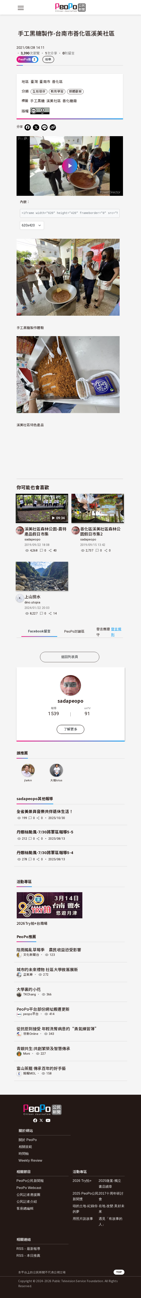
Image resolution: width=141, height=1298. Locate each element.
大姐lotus (56, 780)
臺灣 (34, 82)
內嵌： (25, 202)
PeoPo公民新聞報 (30, 1180)
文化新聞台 (31, 955)
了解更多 (70, 729)
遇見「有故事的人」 (111, 1221)
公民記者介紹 (27, 1201)
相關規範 (25, 1146)
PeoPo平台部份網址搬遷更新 (43, 1009)
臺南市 (44, 82)
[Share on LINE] (44, 127)
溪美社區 (53, 101)
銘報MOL (29, 1073)
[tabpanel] (70, 645)
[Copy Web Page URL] (53, 127)
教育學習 (57, 91)
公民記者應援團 (28, 1194)
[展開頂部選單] (120, 8)
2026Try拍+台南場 (32, 923)
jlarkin (28, 780)
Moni (26, 1053)
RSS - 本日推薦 (28, 1255)
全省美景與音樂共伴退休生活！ (45, 811)
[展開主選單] (21, 8)
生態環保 (38, 91)
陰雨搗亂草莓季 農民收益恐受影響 (49, 949)
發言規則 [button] (116, 632)
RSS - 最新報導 (28, 1248)
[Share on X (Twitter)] (36, 127)
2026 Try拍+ (82, 1180)
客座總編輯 (25, 1208)
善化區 (57, 82)
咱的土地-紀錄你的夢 (85, 1208)
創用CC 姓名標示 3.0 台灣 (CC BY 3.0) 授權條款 (40, 111)
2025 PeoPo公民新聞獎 (86, 1196)
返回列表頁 (69, 657)
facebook (35, 1120)
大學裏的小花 (29, 989)
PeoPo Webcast (29, 1188)
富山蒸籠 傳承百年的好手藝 (41, 1068)
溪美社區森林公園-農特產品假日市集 (46, 531)
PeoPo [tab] (74, 631)
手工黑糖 (37, 101)
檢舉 (48, 59)
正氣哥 (28, 974)
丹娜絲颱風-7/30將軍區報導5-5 (45, 832)
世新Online (31, 1034)
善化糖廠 (69, 101)
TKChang (29, 994)
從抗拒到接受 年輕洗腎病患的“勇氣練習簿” (58, 1028)
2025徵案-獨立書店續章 (110, 1183)
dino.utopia (32, 602)
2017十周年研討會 (111, 1196)
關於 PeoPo (28, 1140)
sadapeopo (33, 539)
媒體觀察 (75, 91)
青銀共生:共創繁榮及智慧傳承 (43, 1048)
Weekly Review (30, 1160)
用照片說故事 (83, 1218)
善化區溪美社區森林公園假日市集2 (100, 531)
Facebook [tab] (39, 631)
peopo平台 (31, 1014)
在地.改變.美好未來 (112, 1208)
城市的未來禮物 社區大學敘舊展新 (47, 969)
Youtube (48, 1120)
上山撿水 (33, 596)
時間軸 (24, 1153)
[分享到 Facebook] (28, 127)
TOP (119, 1272)
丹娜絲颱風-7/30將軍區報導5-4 (45, 852)
